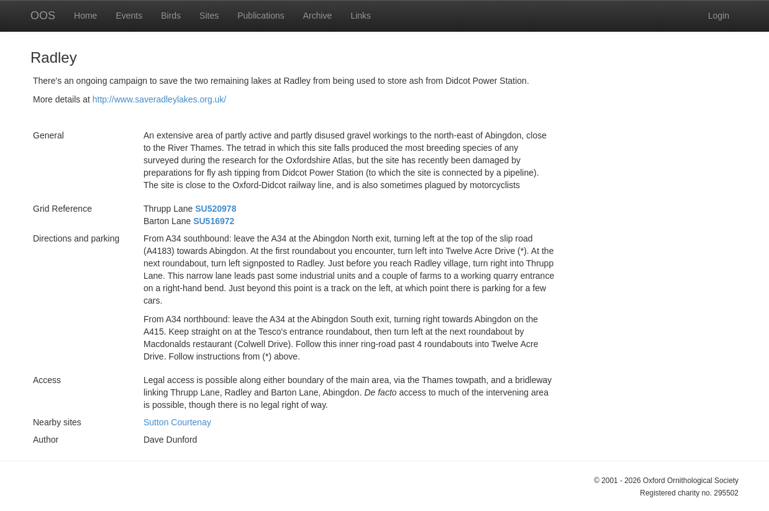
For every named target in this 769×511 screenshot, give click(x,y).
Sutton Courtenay (177, 422)
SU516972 (213, 221)
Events (129, 15)
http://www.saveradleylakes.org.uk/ (160, 99)
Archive (317, 15)
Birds (171, 15)
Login (718, 15)
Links (360, 15)
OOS (42, 15)
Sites (209, 15)
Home (85, 15)
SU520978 (215, 209)
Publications (260, 15)
